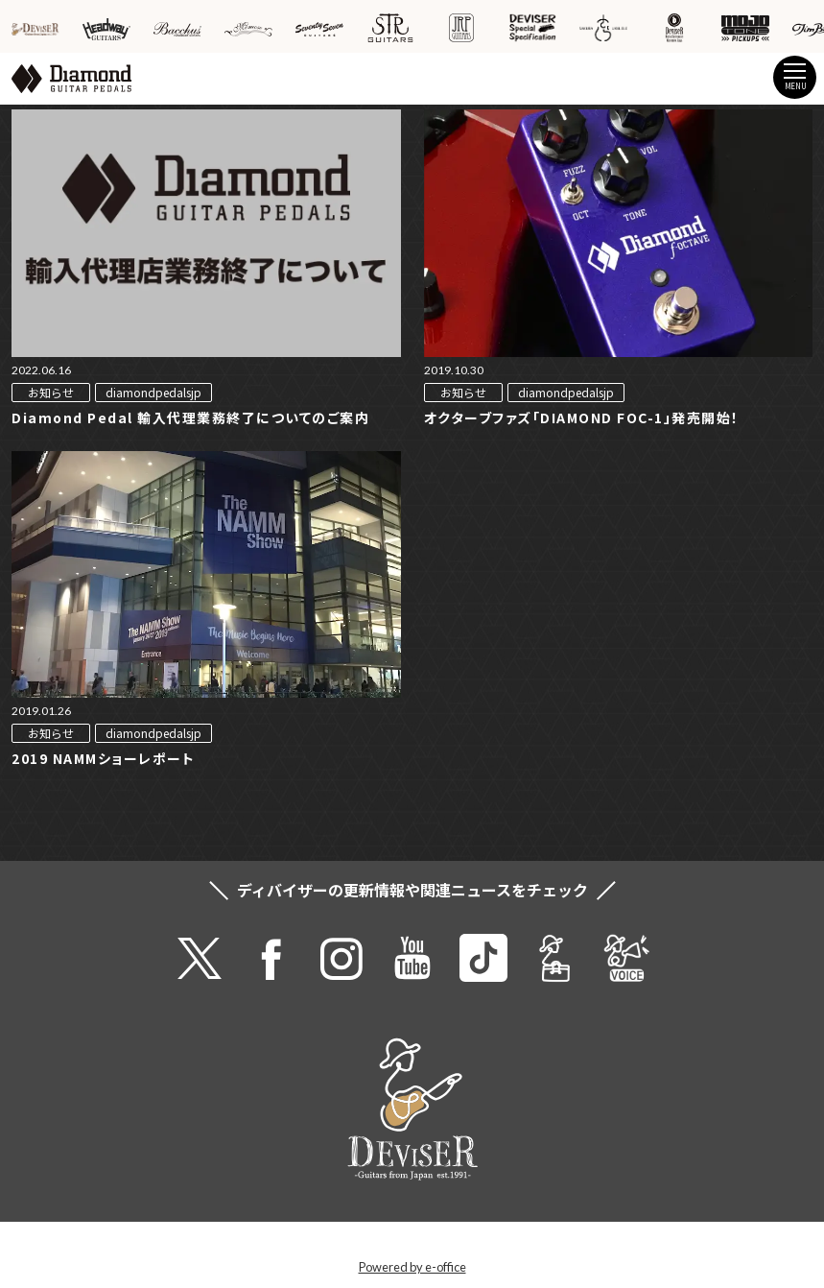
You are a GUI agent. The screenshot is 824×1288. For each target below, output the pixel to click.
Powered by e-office (412, 1267)
